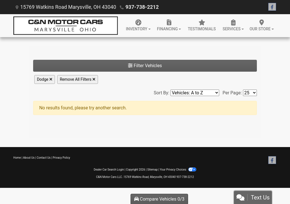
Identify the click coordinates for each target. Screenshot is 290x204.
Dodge (44, 79)
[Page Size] (250, 93)
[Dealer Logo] (65, 25)
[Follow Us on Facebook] (272, 7)
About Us (29, 157)
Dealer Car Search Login (109, 169)
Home (17, 157)
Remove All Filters (77, 79)
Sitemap (152, 169)
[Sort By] (194, 93)
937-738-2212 (142, 7)
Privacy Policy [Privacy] (61, 157)
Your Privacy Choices (178, 169)
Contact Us (44, 157)
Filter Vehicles (145, 65)
